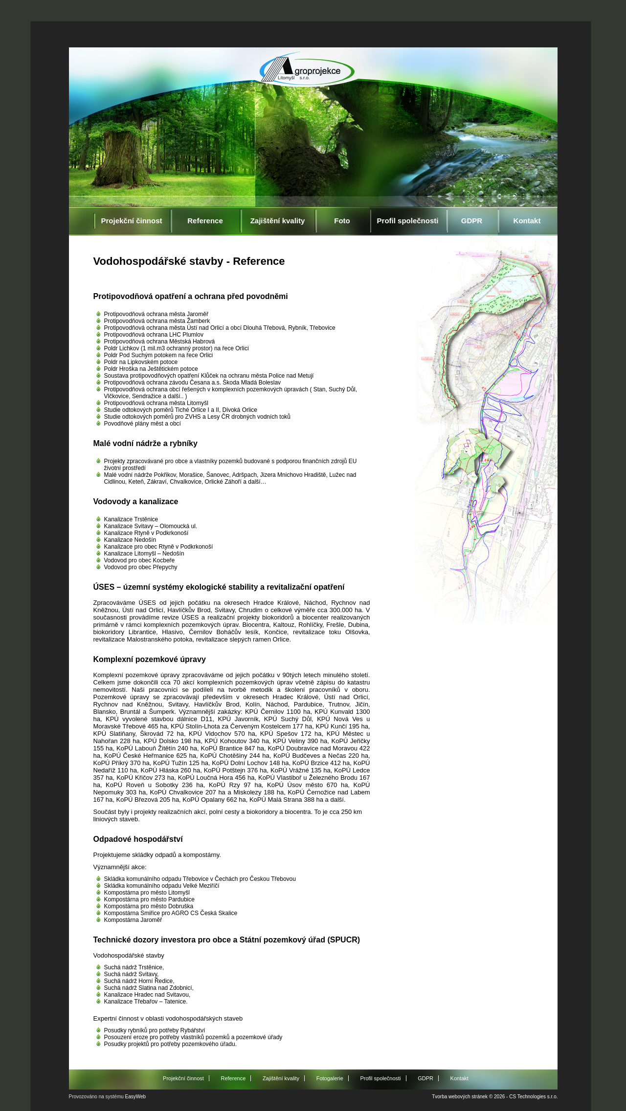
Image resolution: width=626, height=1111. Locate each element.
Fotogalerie (329, 1078)
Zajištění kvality (277, 220)
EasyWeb (135, 1096)
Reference (205, 220)
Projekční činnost (131, 220)
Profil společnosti (408, 220)
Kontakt (527, 220)
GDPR (471, 220)
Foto (342, 220)
